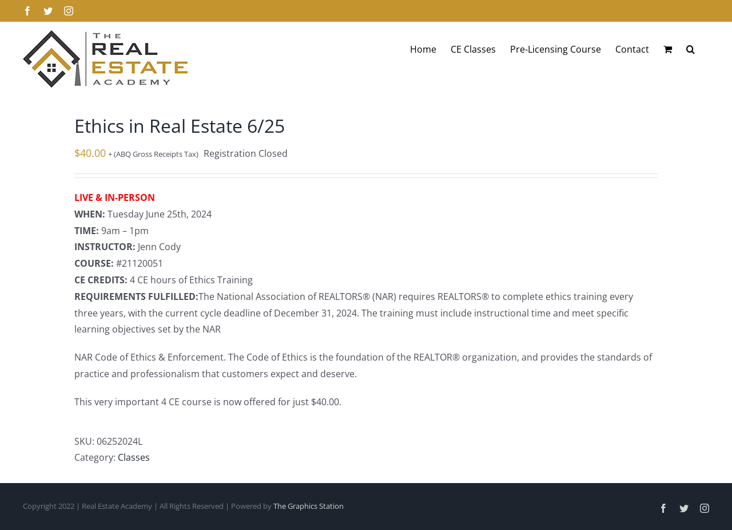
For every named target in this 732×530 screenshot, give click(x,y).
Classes (134, 457)
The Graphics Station (308, 506)
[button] (690, 49)
